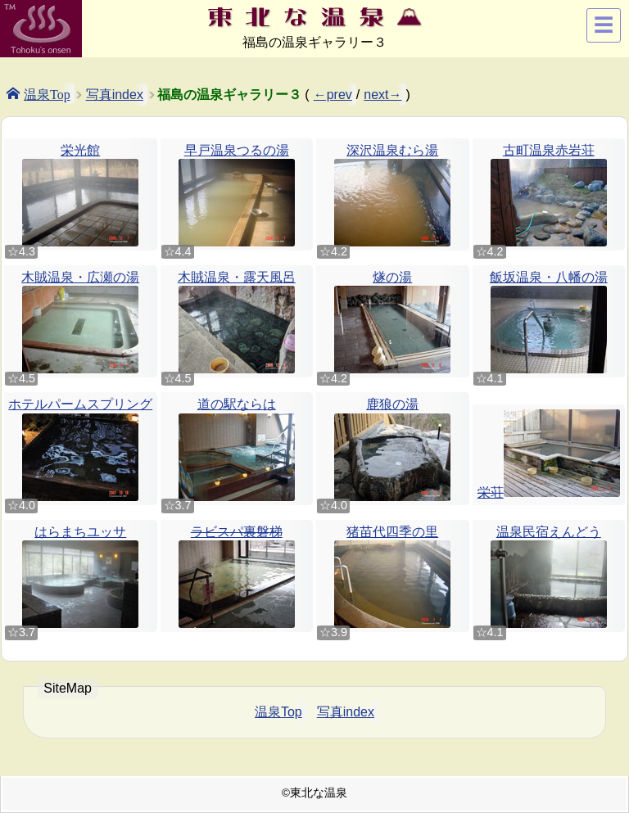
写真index (114, 95)
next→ (382, 95)
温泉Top (47, 93)
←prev (333, 95)
